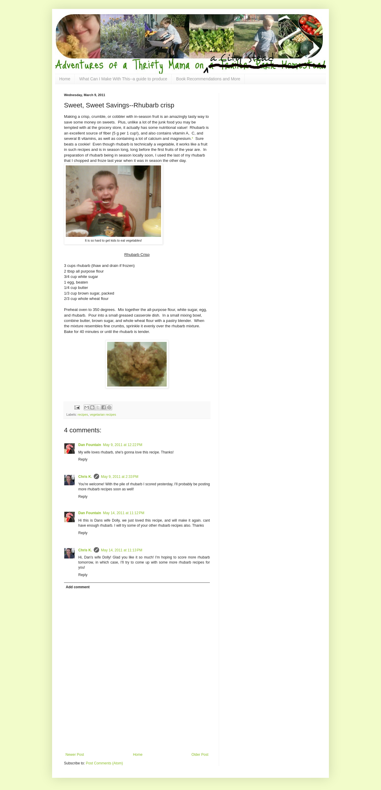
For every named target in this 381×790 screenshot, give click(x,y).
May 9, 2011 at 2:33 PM (119, 477)
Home (64, 78)
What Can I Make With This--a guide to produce (123, 78)
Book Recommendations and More (208, 78)
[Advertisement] (137, 736)
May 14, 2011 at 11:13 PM (121, 550)
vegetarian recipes (103, 414)
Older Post (199, 755)
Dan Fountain (89, 445)
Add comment (78, 587)
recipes (83, 414)
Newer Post (74, 755)
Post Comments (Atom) (104, 763)
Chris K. (85, 477)
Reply (83, 459)
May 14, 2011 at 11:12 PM (123, 513)
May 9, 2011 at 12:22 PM (122, 445)
